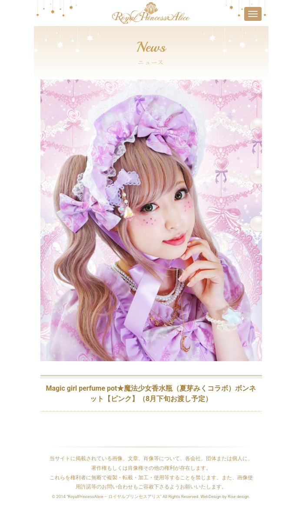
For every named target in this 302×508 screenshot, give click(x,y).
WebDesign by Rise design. (225, 496)
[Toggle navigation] (253, 14)
